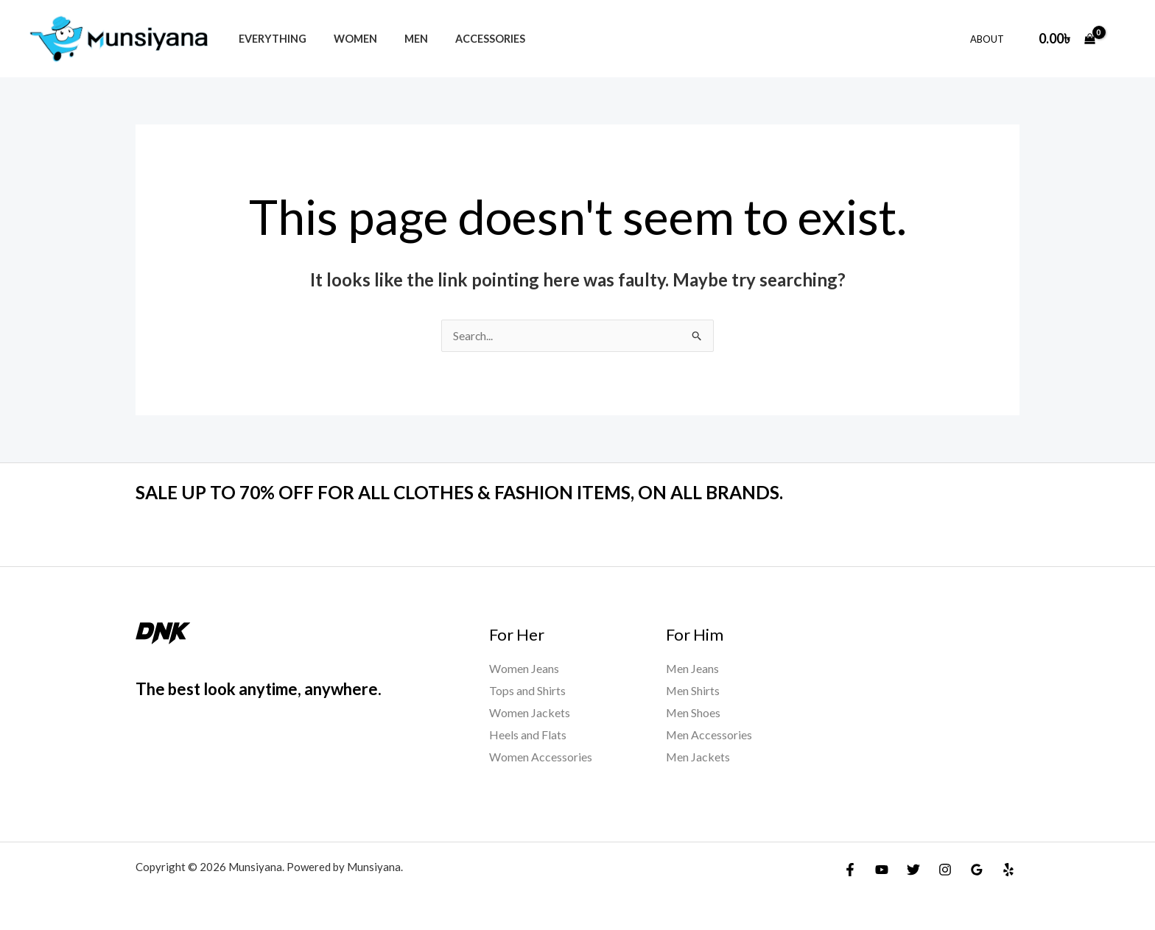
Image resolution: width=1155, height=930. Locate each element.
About (991, 39)
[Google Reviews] (976, 869)
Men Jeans (693, 669)
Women (346, 38)
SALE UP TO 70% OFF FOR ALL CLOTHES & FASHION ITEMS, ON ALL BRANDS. (478, 492)
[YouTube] (881, 869)
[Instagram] (945, 869)
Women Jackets (529, 712)
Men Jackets (698, 757)
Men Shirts (693, 691)
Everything (269, 38)
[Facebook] (850, 869)
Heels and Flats (527, 734)
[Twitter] (913, 869)
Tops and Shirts (527, 691)
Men (400, 38)
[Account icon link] (1122, 38)
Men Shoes (693, 712)
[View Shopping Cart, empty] (1066, 38)
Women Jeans (524, 669)
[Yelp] (1008, 869)
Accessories (469, 38)
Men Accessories (709, 734)
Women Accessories (540, 757)
